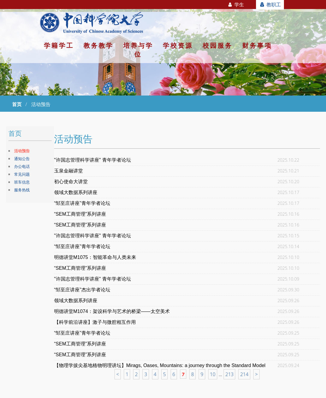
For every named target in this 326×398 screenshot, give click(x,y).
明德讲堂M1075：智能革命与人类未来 (95, 257)
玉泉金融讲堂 (68, 170)
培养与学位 (138, 49)
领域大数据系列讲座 (75, 192)
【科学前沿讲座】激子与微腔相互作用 (95, 322)
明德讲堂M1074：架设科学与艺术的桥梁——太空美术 (112, 311)
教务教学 (99, 45)
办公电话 (22, 166)
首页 (17, 104)
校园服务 (218, 45)
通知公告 (22, 158)
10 (212, 374)
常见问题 (22, 174)
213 (229, 374)
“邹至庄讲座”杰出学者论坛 (82, 289)
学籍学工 (59, 45)
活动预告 (22, 150)
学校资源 (178, 45)
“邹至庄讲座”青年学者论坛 (82, 203)
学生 (235, 4)
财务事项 (257, 45)
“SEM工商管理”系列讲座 (80, 214)
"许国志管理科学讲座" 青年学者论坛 (92, 160)
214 (244, 374)
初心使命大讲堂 (71, 181)
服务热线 (22, 190)
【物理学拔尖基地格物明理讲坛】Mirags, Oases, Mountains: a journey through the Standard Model (159, 365)
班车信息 (22, 182)
